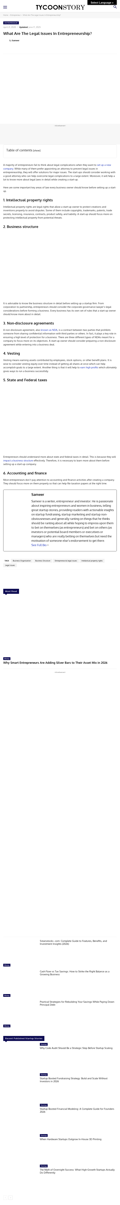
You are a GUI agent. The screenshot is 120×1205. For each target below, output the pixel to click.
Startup (44, 1044)
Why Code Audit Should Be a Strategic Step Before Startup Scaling (76, 1048)
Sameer (15, 40)
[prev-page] (5, 1198)
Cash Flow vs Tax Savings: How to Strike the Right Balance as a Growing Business (74, 973)
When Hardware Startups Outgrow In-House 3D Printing (70, 1139)
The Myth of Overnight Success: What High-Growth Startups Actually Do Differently (77, 1171)
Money (6, 658)
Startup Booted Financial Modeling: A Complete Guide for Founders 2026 (77, 1110)
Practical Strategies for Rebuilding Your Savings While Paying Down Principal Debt (77, 1003)
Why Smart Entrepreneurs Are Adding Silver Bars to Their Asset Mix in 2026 (55, 662)
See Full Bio (39, 545)
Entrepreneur (15, 15)
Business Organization (22, 561)
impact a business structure (18, 460)
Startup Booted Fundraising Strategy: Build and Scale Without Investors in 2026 (73, 1080)
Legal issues (10, 565)
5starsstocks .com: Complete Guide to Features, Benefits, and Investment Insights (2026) (73, 942)
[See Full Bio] (48, 545)
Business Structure (42, 561)
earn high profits (89, 367)
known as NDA (49, 329)
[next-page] (10, 1198)
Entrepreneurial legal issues (66, 561)
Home (5, 15)
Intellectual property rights (92, 561)
